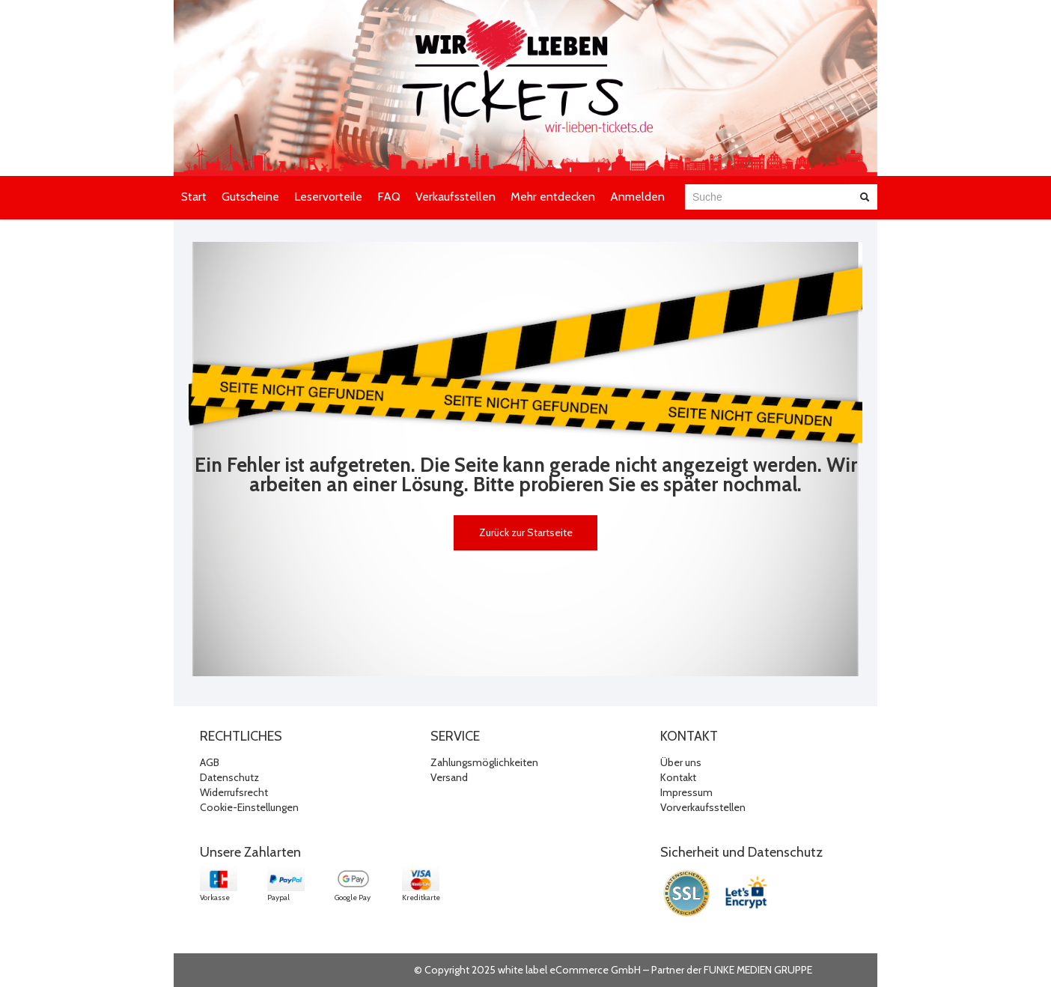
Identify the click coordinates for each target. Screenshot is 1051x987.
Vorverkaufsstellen (703, 807)
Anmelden (637, 196)
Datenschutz (229, 777)
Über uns (680, 762)
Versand (449, 777)
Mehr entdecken (553, 196)
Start (194, 196)
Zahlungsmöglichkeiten (484, 762)
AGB (209, 762)
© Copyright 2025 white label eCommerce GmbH (527, 970)
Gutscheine (250, 196)
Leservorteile (328, 196)
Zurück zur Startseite (526, 532)
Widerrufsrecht (234, 792)
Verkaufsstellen (455, 196)
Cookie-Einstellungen (249, 807)
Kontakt (678, 777)
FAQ (388, 196)
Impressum (686, 792)
